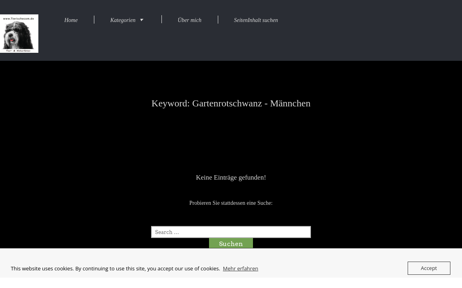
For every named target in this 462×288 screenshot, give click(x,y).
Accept (429, 268)
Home (71, 20)
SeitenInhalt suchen (256, 20)
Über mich (189, 20)
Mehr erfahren (240, 268)
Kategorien (122, 20)
